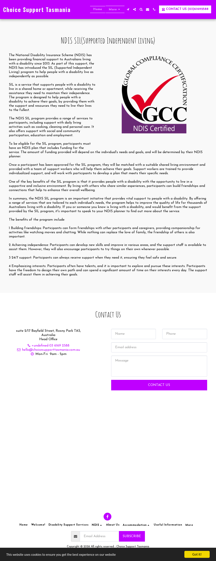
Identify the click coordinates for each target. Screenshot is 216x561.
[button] (128, 9)
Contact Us (159, 391)
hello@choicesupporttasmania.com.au (48, 356)
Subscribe (132, 536)
